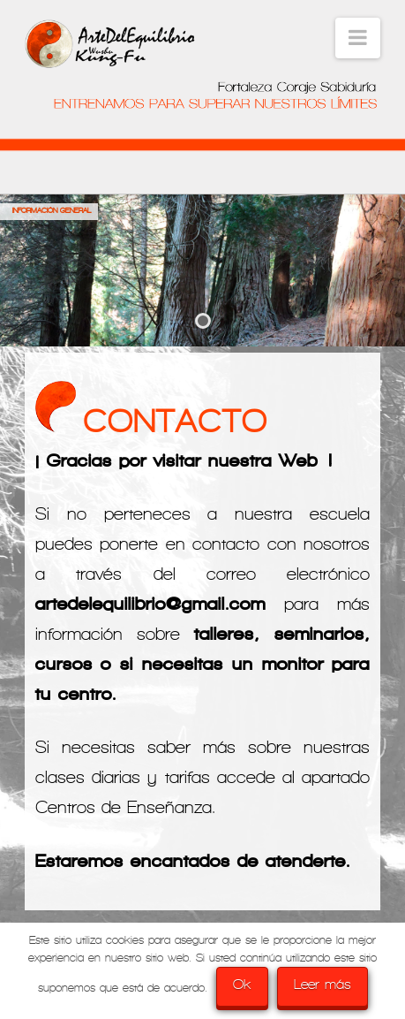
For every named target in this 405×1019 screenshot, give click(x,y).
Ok (242, 984)
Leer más (322, 984)
